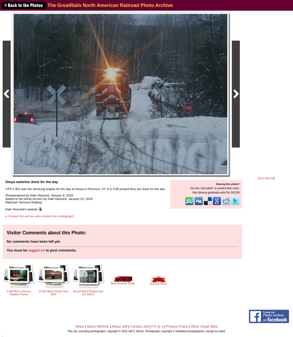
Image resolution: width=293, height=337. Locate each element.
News (79, 326)
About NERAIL (98, 326)
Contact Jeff (139, 326)
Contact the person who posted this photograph (41, 216)
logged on (36, 250)
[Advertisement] (266, 94)
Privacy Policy (177, 326)
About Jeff (119, 326)
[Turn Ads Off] (266, 178)
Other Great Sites (204, 326)
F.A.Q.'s (157, 326)
